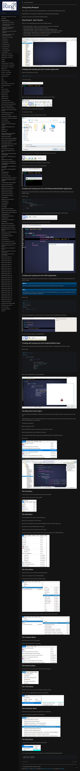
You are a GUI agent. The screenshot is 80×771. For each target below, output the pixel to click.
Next (74, 761)
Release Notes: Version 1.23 (6, 299)
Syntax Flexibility (4, 120)
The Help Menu (5, 52)
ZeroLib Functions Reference (6, 184)
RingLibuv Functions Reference (7, 223)
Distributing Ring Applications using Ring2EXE (8, 180)
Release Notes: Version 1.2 (6, 260)
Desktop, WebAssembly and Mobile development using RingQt (8, 134)
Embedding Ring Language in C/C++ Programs (8, 246)
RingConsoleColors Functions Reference (9, 212)
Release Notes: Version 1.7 (6, 269)
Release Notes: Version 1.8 (6, 271)
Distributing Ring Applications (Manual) (9, 177)
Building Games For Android (6, 159)
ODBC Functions (4, 94)
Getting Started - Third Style (6, 57)
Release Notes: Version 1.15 (6, 284)
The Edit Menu (5, 40)
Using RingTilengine (5, 172)
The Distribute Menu (6, 50)
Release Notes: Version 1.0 (6, 256)
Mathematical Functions (6, 85)
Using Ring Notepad (4, 20)
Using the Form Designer (6, 136)
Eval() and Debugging (5, 91)
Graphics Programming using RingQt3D (9, 138)
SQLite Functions (4, 98)
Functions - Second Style (6, 72)
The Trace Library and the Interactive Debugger (8, 124)
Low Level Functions (5, 239)
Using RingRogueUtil (5, 214)
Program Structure (5, 76)
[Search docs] (9, 13)
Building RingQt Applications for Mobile (9, 143)
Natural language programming (7, 112)
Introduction (3, 18)
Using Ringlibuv (4, 221)
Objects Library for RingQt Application (8, 140)
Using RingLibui (4, 204)
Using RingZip (4, 206)
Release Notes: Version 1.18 (6, 290)
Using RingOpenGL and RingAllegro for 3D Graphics (8, 167)
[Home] (22, 2)
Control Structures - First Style (7, 63)
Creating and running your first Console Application (8, 25)
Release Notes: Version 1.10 (6, 275)
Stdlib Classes (4, 131)
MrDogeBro (61, 768)
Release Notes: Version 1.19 (6, 292)
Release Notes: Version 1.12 (6, 279)
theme (34, 768)
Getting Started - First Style (6, 53)
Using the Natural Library (6, 114)
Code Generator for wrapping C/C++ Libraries (8, 249)
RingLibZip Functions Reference (7, 208)
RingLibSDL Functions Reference (7, 219)
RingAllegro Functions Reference (7, 216)
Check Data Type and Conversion (7, 83)
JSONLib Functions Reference (7, 191)
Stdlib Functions (4, 129)
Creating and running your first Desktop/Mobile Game (8, 35)
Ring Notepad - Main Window (8, 22)
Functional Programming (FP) (7, 105)
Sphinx (28, 768)
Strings (2, 79)
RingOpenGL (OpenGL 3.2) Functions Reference (8, 230)
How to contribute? (5, 307)
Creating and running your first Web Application (9, 32)
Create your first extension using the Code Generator (8, 252)
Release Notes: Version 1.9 (6, 273)
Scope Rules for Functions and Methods (9, 118)
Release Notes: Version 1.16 (6, 286)
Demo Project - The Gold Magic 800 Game (8, 170)
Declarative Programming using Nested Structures (8, 110)
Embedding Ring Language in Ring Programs (7, 127)
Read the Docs (45, 768)
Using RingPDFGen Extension (7, 235)
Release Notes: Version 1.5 (6, 266)
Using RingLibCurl (4, 197)
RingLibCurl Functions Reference (7, 199)
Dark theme (51, 768)
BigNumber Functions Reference (7, 188)
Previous (25, 761)
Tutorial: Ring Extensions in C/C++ (7, 241)
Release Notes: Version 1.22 (6, 297)
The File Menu (5, 39)
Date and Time (4, 81)
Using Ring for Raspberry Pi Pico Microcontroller (7, 254)
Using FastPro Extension (6, 233)
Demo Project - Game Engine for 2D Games (8, 157)
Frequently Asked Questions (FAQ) (8, 303)
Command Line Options (6, 175)
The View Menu (5, 42)
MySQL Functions (4, 96)
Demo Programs (4, 92)
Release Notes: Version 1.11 (6, 277)
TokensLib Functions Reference (7, 195)
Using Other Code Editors (6, 301)
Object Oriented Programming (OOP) (8, 104)
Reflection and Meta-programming (8, 107)
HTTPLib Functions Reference (7, 193)
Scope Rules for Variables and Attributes (9, 116)
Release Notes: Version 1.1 (6, 258)
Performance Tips (4, 174)
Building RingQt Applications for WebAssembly (7, 146)
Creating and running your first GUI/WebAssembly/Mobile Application (8, 28)
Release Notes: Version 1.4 (6, 264)
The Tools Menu (5, 48)
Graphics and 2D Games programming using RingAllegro (8, 154)
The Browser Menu (6, 46)
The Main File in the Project (7, 37)
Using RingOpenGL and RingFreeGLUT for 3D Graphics (8, 164)
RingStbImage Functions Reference (8, 227)
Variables (3, 59)
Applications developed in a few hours (8, 16)
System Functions (4, 89)
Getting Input (4, 68)
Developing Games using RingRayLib (8, 161)
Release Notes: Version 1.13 (6, 281)
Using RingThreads (4, 203)
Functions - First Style (5, 70)
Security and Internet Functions (7, 102)
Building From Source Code (6, 305)
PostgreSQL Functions (5, 100)
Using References (4, 237)
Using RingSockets (4, 201)
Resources (3, 310)
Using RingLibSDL (4, 217)
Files (2, 87)
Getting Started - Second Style (7, 55)
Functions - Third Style (5, 74)
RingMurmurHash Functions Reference (8, 210)
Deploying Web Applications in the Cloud (8, 151)
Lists (2, 78)
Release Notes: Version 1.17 (6, 288)
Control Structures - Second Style (7, 65)
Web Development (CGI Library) (7, 148)
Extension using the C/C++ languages (8, 243)
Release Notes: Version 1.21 (6, 295)
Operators (3, 61)
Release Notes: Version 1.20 (6, 294)
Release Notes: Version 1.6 (6, 268)
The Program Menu (6, 44)
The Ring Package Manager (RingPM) (8, 182)
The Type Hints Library (5, 121)
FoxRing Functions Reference (7, 186)
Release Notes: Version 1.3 (6, 262)
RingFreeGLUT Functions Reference (8, 225)
